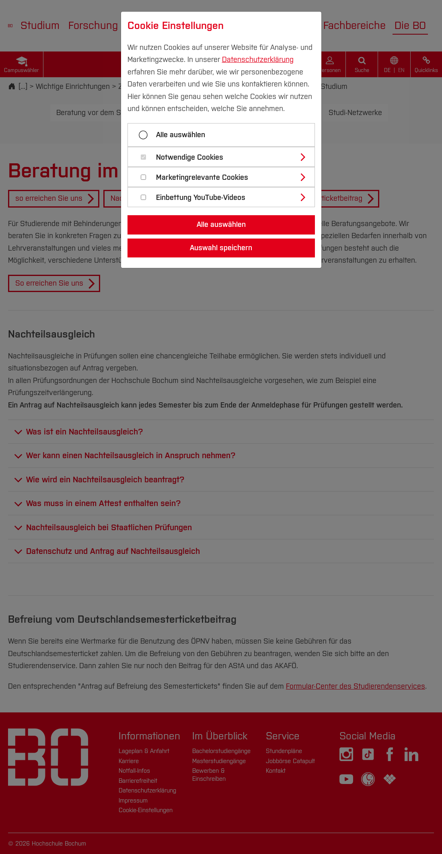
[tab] (224, 157)
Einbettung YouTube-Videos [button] (200, 197)
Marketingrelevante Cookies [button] (202, 177)
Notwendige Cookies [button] (189, 157)
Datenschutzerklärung (258, 59)
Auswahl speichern (221, 247)
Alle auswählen (180, 134)
